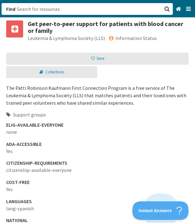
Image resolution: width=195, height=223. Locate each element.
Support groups (26, 115)
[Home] (179, 9)
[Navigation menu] (189, 9)
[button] (97, 111)
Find (10, 9)
